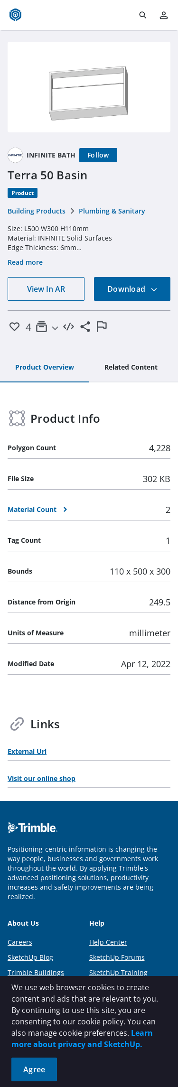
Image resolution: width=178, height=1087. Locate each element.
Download (132, 289)
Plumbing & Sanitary (112, 210)
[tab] (44, 367)
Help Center (108, 942)
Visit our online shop (41, 778)
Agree (34, 1069)
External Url (27, 751)
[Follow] (98, 155)
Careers (20, 942)
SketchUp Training (118, 972)
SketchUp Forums (117, 957)
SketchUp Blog (30, 957)
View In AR (46, 289)
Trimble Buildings (36, 972)
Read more (25, 262)
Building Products (37, 210)
